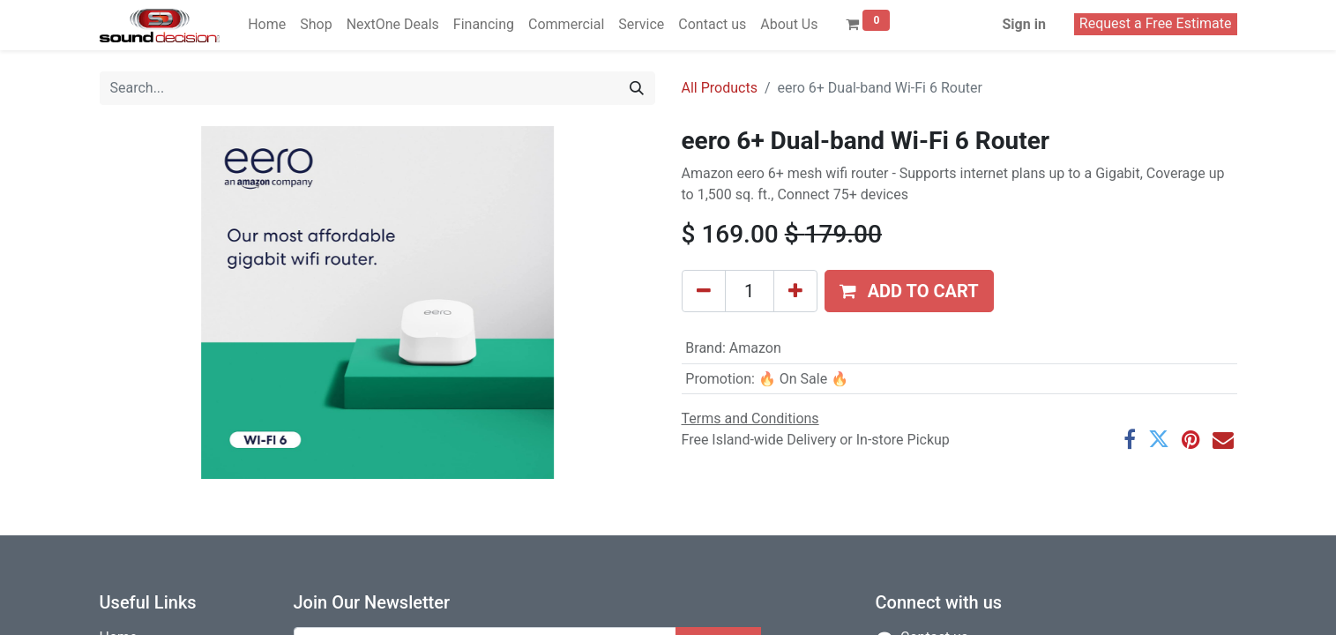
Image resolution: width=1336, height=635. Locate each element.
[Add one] (795, 291)
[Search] (636, 88)
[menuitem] (267, 24)
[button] (909, 291)
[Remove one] (704, 291)
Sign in (1023, 24)
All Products (720, 87)
